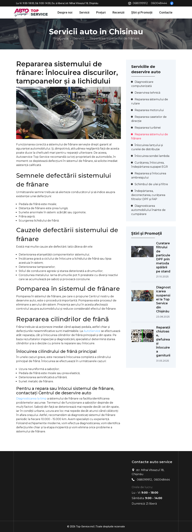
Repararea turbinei (148, 127)
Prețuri (101, 12)
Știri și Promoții (141, 12)
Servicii (84, 12)
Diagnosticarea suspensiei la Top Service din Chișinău (163, 299)
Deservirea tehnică (147, 92)
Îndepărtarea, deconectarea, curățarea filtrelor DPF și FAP (148, 195)
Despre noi (65, 12)
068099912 (140, 3)
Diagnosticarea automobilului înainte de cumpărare (148, 210)
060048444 (159, 3)
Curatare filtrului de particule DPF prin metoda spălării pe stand (163, 257)
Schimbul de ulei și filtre (151, 184)
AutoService (91, 331)
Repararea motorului (149, 110)
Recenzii (118, 12)
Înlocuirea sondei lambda (152, 156)
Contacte (165, 12)
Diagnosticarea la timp (31, 398)
